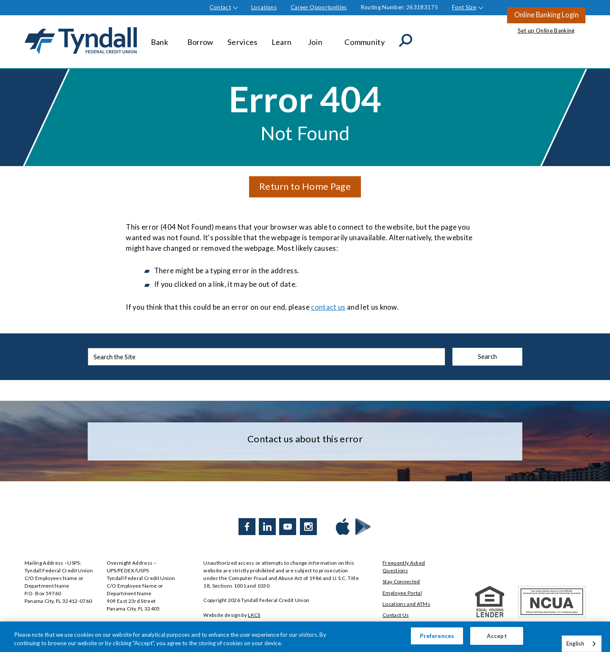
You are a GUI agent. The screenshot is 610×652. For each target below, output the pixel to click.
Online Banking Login (546, 15)
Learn (283, 38)
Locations (264, 7)
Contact (220, 7)
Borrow (200, 38)
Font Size (464, 7)
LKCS (254, 615)
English (575, 643)
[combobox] (582, 643)
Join (319, 38)
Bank (162, 38)
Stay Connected (401, 581)
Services (242, 38)
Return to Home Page (305, 186)
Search (487, 356)
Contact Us (396, 615)
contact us (328, 307)
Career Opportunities (319, 7)
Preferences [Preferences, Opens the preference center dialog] (437, 638)
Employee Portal (402, 593)
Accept (497, 638)
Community (364, 38)
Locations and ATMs (406, 604)
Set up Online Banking (546, 30)
